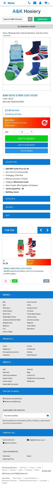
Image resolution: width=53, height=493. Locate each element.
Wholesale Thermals (9, 480)
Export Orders (7, 378)
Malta (37, 470)
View (46, 281)
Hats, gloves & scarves (11, 352)
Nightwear (6, 349)
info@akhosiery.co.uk (36, 440)
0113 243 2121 (8, 440)
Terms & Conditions (10, 375)
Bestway (6, 326)
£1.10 (38, 262)
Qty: (7, 131)
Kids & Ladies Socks (28, 33)
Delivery (30, 369)
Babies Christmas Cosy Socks (18, 268)
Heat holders (7, 311)
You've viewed (26, 150)
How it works (7, 381)
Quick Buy (42, 19)
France (32, 467)
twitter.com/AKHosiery (12, 401)
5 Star (29, 305)
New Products (32, 355)
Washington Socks (9, 317)
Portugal (29, 470)
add (14, 281)
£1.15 (14, 262)
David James (32, 302)
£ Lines (29, 346)
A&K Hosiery (17, 478)
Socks (5, 346)
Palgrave (30, 323)
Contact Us (31, 375)
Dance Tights (7, 332)
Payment (6, 372)
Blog (28, 372)
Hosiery (29, 352)
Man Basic (6, 308)
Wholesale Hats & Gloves (28, 480)
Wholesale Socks (14, 33)
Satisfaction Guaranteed (36, 378)
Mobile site (30, 381)
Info (4, 369)
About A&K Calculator (10, 384)
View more (10, 125)
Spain (21, 470)
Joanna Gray (31, 317)
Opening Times (8, 459)
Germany (23, 467)
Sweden (13, 470)
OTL (4, 329)
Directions (6, 456)
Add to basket (26, 138)
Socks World (31, 326)
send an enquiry (10, 443)
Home (5, 33)
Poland (4, 470)
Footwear (6, 355)
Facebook (43, 480)
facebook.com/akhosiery (12, 398)
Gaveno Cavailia (33, 320)
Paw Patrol (30, 329)
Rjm (4, 302)
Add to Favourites (26, 145)
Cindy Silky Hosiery (34, 314)
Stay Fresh (6, 314)
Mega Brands (7, 323)
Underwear (31, 349)
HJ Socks (30, 311)
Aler (4, 305)
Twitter (4, 483)
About (29, 456)
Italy (39, 467)
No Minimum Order (26, 26)
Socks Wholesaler (30, 478)
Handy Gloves (32, 308)
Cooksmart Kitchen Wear (12, 320)
